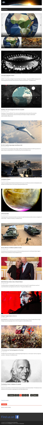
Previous (3, 25)
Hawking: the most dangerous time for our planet (12, 109)
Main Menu (5, 9)
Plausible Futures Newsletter (12, 422)
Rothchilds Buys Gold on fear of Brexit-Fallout (12, 282)
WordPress (10, 423)
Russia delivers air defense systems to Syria (11, 247)
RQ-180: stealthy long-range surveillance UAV (11, 145)
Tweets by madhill (5, 400)
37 (31, 395)
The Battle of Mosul (5, 179)
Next (40, 25)
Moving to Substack (6, 45)
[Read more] (33, 80)
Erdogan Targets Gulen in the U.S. (9, 316)
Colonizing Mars (5, 213)
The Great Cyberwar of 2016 (7, 75)
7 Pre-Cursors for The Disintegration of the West (12, 350)
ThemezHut (22, 423)
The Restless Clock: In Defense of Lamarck (11, 384)
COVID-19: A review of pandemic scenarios (30, 45)
